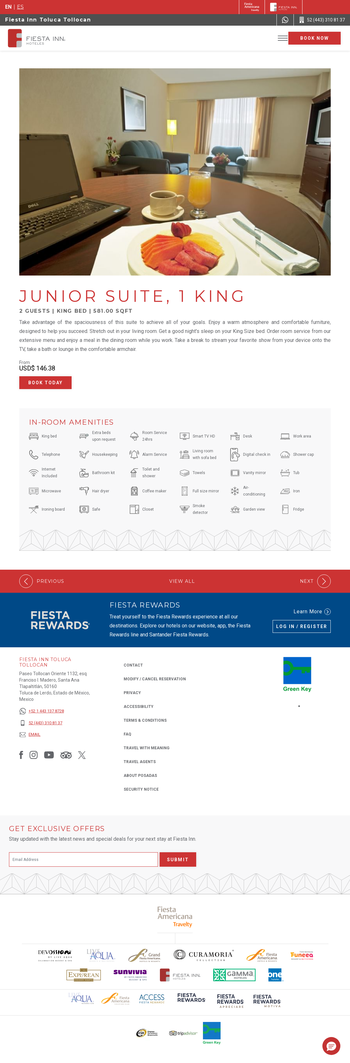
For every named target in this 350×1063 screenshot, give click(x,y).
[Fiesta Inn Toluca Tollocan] (42, 38)
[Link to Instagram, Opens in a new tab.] (34, 754)
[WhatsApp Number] (285, 20)
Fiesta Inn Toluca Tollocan (48, 20)
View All (182, 581)
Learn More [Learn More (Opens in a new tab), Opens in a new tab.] (312, 611)
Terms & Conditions (145, 720)
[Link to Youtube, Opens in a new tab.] (49, 754)
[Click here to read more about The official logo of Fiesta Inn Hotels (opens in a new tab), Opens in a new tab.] (180, 975)
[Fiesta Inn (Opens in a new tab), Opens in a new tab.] (252, 7)
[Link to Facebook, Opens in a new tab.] (21, 754)
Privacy (132, 692)
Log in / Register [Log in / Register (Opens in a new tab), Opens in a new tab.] (301, 626)
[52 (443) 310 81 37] (41, 723)
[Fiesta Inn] (283, 7)
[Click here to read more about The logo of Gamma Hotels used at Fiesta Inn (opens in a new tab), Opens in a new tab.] (234, 975)
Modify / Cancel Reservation (155, 679)
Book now (314, 38)
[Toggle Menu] (283, 38)
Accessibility (138, 706)
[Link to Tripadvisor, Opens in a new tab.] (66, 754)
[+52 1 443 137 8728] (41, 711)
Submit (178, 859)
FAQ (127, 734)
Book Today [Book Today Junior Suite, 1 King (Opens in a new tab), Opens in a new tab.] (45, 382)
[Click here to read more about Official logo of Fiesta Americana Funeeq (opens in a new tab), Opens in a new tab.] (302, 955)
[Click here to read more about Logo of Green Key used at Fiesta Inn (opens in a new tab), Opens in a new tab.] (212, 1033)
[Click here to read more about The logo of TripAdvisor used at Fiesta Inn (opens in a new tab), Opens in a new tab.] (183, 1033)
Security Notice (141, 789)
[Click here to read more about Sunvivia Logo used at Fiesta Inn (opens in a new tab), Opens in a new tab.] (130, 975)
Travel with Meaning (147, 748)
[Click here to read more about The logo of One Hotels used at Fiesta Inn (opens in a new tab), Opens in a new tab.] (276, 975)
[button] (331, 1046)
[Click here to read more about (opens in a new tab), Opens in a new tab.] (191, 1002)
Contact (133, 665)
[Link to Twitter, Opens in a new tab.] (82, 754)
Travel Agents (140, 762)
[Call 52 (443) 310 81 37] (322, 20)
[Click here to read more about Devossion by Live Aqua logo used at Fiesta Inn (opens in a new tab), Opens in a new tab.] (55, 955)
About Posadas (140, 775)
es (20, 7)
